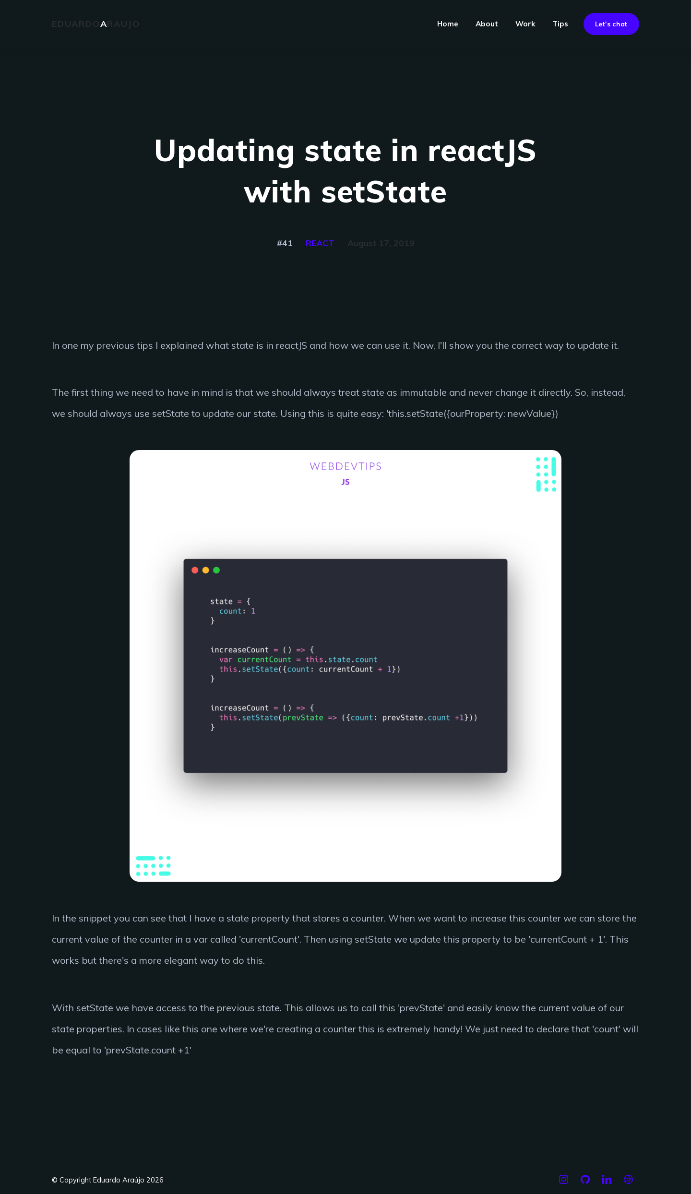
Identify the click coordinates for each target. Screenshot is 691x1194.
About (487, 23)
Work (525, 23)
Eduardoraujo (96, 23)
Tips (560, 23)
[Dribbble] (628, 1183)
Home (447, 23)
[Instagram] (563, 1183)
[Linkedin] (606, 1183)
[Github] (585, 1183)
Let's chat (611, 24)
